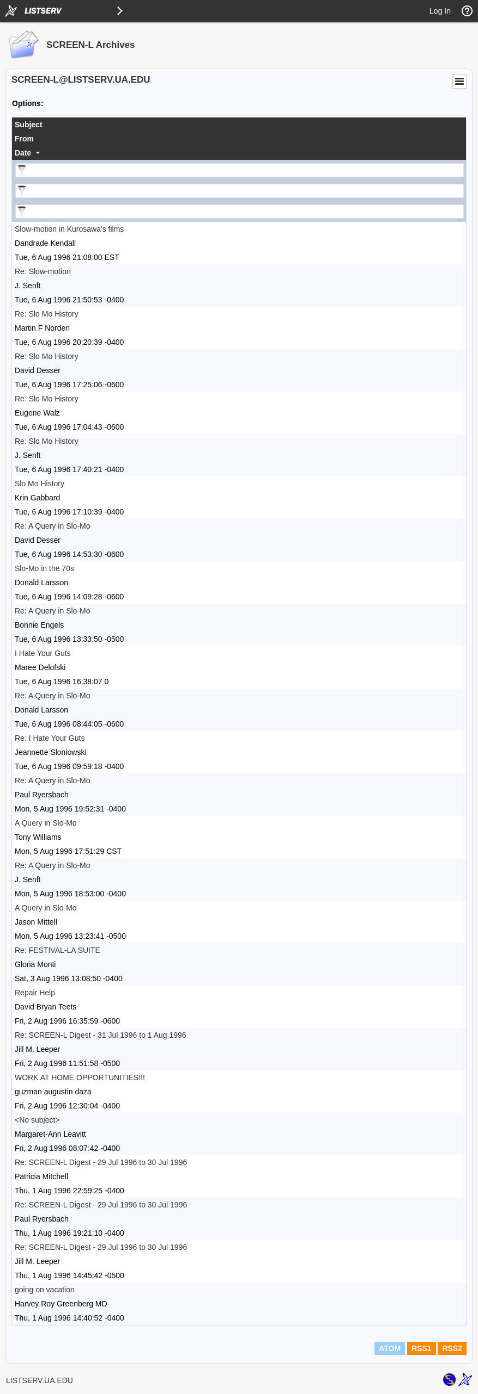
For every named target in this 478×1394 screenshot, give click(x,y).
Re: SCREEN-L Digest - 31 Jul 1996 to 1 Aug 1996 (100, 1035)
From (24, 138)
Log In (440, 11)
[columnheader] (239, 124)
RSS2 (452, 1348)
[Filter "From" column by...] (239, 191)
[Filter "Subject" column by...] (239, 170)
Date (23, 152)
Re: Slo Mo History (46, 313)
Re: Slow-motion (43, 271)
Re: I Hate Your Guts (49, 738)
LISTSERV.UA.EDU (39, 1380)
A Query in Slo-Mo (46, 823)
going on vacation (45, 1289)
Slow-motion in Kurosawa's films (69, 229)
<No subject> (37, 1120)
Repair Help (35, 992)
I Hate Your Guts (43, 653)
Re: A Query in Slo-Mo (52, 526)
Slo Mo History (39, 483)
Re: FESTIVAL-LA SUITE (57, 950)
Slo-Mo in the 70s (44, 568)
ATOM (390, 1348)
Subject (29, 124)
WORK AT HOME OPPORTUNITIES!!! (80, 1077)
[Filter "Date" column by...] (239, 212)
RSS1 (422, 1348)
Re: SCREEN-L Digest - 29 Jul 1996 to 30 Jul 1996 (101, 1162)
